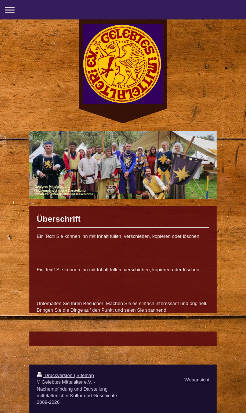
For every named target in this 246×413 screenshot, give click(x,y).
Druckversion (55, 375)
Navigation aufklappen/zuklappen (123, 10)
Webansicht (196, 380)
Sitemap (85, 375)
